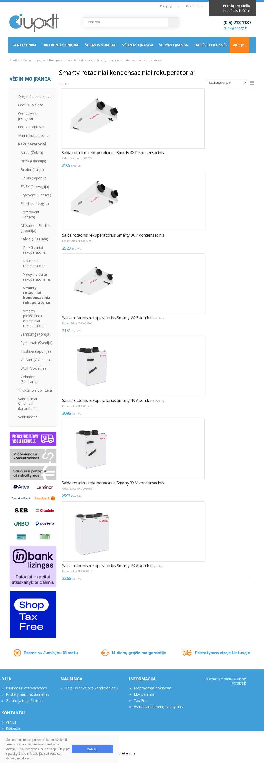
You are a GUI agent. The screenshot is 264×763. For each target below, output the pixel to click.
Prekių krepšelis (236, 6)
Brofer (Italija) (32, 169)
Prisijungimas (169, 6)
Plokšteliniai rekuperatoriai (34, 250)
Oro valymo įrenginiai (28, 116)
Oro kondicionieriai (60, 45)
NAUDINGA (71, 679)
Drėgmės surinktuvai (35, 96)
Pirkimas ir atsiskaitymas (26, 688)
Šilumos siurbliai (100, 45)
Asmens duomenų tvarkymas (158, 706)
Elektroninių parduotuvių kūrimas (225, 679)
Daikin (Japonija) (34, 178)
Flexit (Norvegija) (35, 203)
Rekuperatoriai (59, 60)
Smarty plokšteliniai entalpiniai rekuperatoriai (34, 318)
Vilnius (11, 722)
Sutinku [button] (92, 749)
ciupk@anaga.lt (235, 28)
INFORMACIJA (142, 679)
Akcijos (239, 45)
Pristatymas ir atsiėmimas (27, 694)
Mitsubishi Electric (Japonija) (35, 228)
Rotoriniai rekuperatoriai (34, 263)
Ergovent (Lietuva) (36, 195)
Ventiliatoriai (28, 417)
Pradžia (15, 60)
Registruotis (194, 6)
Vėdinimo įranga (137, 45)
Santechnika (24, 45)
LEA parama (144, 694)
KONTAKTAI (13, 713)
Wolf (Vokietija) (33, 368)
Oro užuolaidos (31, 104)
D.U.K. (6, 679)
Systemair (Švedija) (36, 342)
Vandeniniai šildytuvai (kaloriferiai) (28, 403)
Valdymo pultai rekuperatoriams (37, 277)
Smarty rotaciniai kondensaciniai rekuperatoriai (37, 295)
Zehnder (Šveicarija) (30, 379)
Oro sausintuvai (31, 126)
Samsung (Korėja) (36, 334)
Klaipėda (13, 728)
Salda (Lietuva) (83, 60)
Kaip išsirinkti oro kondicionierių (91, 688)
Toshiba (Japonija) (36, 351)
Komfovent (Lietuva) (30, 214)
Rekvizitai (13, 734)
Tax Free (141, 700)
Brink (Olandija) (33, 160)
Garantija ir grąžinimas (24, 700)
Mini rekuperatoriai (33, 135)
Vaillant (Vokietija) (35, 359)
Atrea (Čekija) (32, 152)
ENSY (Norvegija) (35, 186)
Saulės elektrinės (210, 45)
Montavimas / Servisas (153, 688)
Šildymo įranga (173, 45)
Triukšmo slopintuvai (35, 390)
